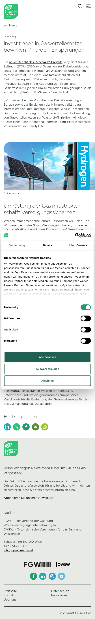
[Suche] (80, 6)
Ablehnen (47, 380)
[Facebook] (26, 426)
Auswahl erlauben (47, 368)
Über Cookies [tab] (78, 245)
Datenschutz (60, 591)
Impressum (59, 595)
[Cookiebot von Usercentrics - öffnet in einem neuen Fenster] (75, 235)
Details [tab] (47, 245)
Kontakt (9, 595)
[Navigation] (88, 6)
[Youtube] (61, 576)
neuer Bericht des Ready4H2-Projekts (35, 62)
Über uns (10, 599)
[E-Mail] (35, 426)
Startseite (10, 591)
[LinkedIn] (7, 426)
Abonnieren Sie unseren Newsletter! (29, 498)
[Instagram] (52, 576)
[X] (16, 426)
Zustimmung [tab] (17, 245)
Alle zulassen (47, 357)
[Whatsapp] (44, 426)
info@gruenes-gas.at (18, 550)
